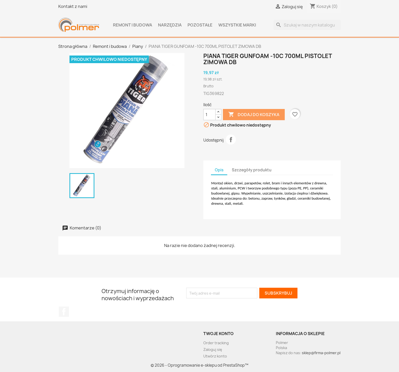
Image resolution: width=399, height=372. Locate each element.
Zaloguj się (212, 349)
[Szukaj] (307, 25)
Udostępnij (231, 139)
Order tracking (216, 342)
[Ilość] (209, 114)
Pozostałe (200, 25)
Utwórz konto (215, 356)
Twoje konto (218, 333)
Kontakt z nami (72, 6)
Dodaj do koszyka (253, 114)
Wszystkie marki (237, 25)
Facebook (64, 312)
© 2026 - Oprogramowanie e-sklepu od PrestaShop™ (199, 365)
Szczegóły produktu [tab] (252, 170)
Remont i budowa (132, 25)
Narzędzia (170, 25)
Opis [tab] (219, 170)
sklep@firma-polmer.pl (321, 352)
